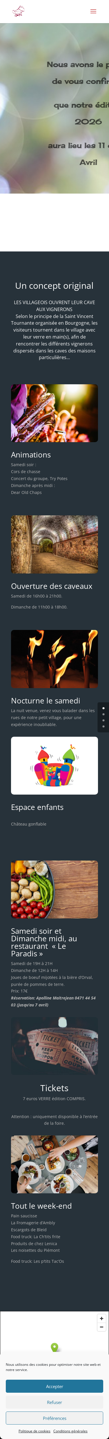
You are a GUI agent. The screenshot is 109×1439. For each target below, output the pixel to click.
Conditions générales (70, 1431)
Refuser (54, 1402)
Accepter (54, 1386)
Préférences (54, 1418)
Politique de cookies (34, 1431)
